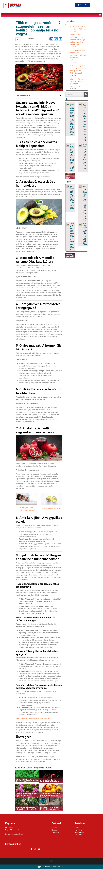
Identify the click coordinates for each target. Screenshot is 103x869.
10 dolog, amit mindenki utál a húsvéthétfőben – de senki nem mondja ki (72, 198)
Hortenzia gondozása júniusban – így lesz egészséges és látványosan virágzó (26, 795)
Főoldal (77, 828)
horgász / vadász (81, 832)
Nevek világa (79, 830)
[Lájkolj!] (17, 39)
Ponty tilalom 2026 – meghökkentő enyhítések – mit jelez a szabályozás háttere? (78, 55)
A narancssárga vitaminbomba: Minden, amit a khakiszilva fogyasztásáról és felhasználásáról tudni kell (50, 796)
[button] (82, 5)
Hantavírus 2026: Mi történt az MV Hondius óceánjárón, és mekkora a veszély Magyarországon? (50, 809)
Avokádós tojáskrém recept (51, 508)
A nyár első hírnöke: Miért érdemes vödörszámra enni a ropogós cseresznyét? (49, 781)
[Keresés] (86, 94)
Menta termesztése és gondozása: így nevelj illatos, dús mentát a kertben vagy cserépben (27, 781)
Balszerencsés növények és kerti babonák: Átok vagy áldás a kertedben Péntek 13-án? (77, 39)
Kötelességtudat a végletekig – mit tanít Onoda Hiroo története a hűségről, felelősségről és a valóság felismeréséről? (26, 809)
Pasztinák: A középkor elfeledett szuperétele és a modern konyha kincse (85, 157)
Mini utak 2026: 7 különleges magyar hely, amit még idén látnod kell (85, 234)
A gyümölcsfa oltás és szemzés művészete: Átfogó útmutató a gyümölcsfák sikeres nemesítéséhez (85, 122)
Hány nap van (78, 834)
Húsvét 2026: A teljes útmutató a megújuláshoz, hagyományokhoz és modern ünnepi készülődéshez (85, 203)
